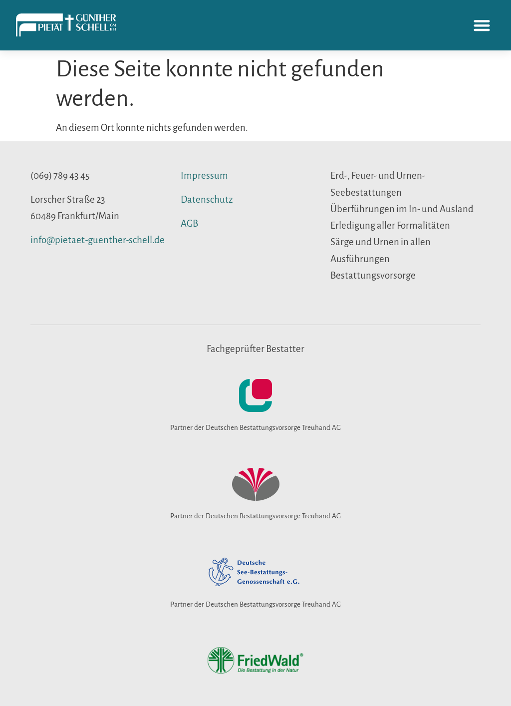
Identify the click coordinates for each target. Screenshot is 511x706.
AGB (189, 223)
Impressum (204, 175)
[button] (482, 25)
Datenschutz (207, 199)
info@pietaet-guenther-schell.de (97, 240)
